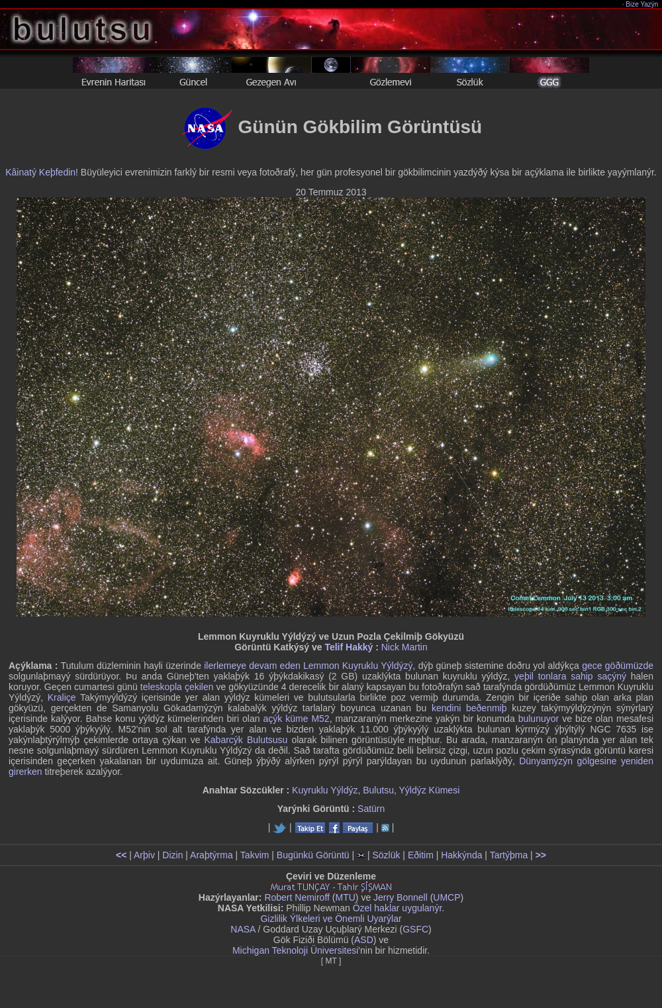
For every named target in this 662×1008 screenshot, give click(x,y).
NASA (242, 929)
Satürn (371, 808)
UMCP (446, 897)
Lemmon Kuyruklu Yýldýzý (357, 665)
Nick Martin (404, 647)
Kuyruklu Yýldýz (324, 790)
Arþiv (144, 855)
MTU (345, 897)
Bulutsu (378, 790)
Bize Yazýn (642, 4)
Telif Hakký (348, 647)
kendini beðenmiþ (469, 708)
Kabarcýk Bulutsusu (246, 739)
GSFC (415, 929)
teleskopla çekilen (177, 686)
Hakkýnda (461, 855)
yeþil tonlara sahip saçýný (570, 676)
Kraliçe (62, 697)
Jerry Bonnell (400, 897)
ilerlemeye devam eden (252, 665)
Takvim (254, 855)
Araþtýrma (211, 855)
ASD (363, 939)
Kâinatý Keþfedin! (41, 172)
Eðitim (421, 855)
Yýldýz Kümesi (429, 790)
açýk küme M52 (296, 718)
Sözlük (386, 855)
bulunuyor (538, 718)
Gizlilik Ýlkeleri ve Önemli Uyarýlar (330, 918)
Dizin (172, 855)
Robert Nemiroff (297, 897)
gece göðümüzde (617, 665)
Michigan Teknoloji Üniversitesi (295, 950)
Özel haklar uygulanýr (397, 908)
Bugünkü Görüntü (313, 855)
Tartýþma (509, 855)
